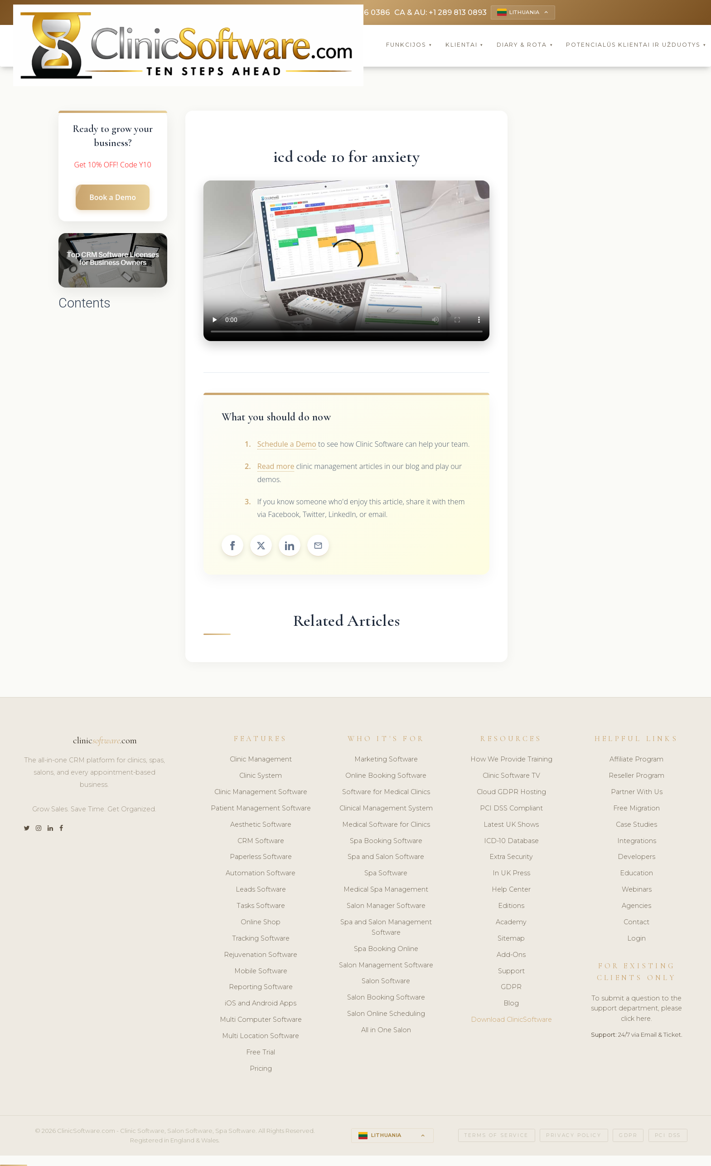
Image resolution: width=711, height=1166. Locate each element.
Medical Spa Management (385, 889)
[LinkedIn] (50, 829)
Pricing (261, 1068)
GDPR (511, 987)
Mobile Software (260, 971)
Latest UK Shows (511, 824)
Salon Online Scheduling (386, 1014)
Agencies (636, 906)
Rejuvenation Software (260, 955)
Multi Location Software (260, 1036)
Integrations (636, 841)
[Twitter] (26, 829)
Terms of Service (496, 1135)
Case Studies (636, 824)
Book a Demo (112, 197)
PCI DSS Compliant (511, 808)
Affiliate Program (636, 759)
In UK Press (511, 873)
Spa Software (385, 873)
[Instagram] (38, 829)
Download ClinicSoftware (511, 1019)
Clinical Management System (386, 808)
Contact (636, 922)
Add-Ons (511, 955)
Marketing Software (386, 759)
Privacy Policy (573, 1135)
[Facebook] (61, 829)
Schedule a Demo (286, 444)
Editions (511, 906)
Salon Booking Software (386, 997)
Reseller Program (636, 775)
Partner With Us (637, 792)
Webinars (637, 889)
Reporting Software (261, 987)
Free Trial (260, 1052)
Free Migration (636, 808)
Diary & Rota (525, 45)
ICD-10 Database (511, 841)
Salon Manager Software (386, 906)
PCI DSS (668, 1135)
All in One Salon (386, 1030)
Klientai (464, 45)
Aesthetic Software (260, 824)
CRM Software (260, 841)
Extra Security (511, 857)
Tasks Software (261, 906)
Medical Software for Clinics (386, 824)
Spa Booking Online (386, 949)
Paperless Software (261, 857)
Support (511, 971)
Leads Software (261, 889)
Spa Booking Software (386, 841)
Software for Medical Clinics (386, 792)
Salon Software (386, 981)
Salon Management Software (386, 965)
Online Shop (261, 922)
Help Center (511, 889)
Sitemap (511, 938)
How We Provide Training (511, 759)
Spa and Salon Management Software (386, 927)
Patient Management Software (261, 808)
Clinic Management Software (260, 792)
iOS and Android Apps (260, 1003)
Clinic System (260, 775)
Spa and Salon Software (386, 857)
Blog (511, 1003)
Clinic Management (261, 759)
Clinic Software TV (511, 775)
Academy (511, 922)
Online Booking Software (385, 775)
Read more (276, 466)
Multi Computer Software (261, 1019)
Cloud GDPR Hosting (511, 792)
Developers (636, 857)
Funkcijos (409, 45)
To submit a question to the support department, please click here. (636, 1008)
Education (636, 873)
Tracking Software (261, 938)
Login (636, 938)
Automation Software (260, 873)
